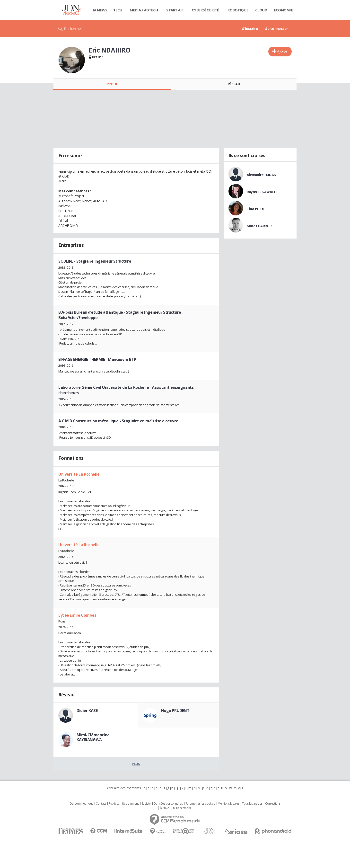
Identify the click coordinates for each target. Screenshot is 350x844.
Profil (112, 84)
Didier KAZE (87, 710)
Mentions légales (228, 803)
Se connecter (276, 28)
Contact (101, 803)
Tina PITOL (256, 208)
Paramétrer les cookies (200, 803)
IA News (100, 10)
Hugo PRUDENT (175, 710)
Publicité (114, 803)
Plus (136, 764)
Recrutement (130, 803)
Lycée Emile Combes (77, 615)
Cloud (261, 10)
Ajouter (282, 51)
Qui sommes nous (81, 803)
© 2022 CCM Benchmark (175, 808)
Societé (146, 803)
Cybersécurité (205, 10)
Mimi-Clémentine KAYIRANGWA (93, 737)
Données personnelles (168, 803)
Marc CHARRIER (259, 225)
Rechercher (73, 28)
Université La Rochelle (79, 474)
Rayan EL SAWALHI (262, 191)
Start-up (175, 10)
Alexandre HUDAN (261, 174)
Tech (117, 10)
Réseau (234, 84)
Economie (283, 10)
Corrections (272, 803)
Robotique (238, 10)
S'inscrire (250, 28)
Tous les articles (252, 803)
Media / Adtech (144, 10)
